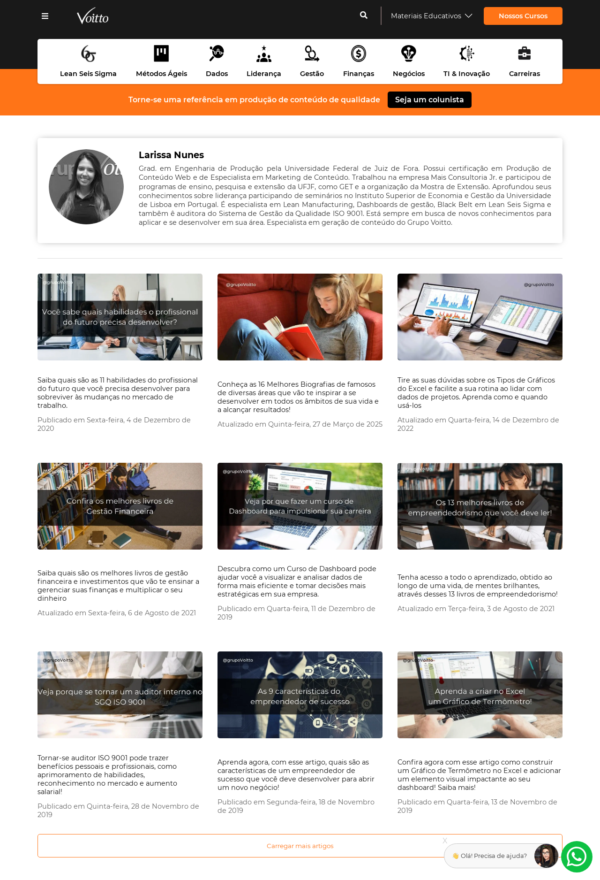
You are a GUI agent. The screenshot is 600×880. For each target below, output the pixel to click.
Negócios (409, 73)
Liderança (264, 73)
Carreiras (524, 73)
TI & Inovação (466, 73)
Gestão (312, 73)
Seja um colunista (429, 99)
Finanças (358, 73)
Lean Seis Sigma (88, 73)
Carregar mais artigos (300, 845)
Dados (217, 73)
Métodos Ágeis (161, 73)
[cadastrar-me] (364, 16)
